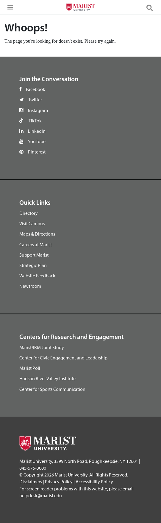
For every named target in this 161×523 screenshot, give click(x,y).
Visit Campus (32, 223)
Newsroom (30, 286)
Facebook (35, 89)
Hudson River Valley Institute (47, 378)
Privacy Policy (59, 481)
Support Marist (34, 255)
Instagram (38, 110)
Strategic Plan (33, 265)
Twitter (35, 100)
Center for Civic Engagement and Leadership (63, 358)
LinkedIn (37, 131)
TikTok (35, 121)
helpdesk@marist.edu (40, 495)
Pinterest (37, 152)
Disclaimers (30, 481)
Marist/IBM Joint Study (41, 347)
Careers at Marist (35, 244)
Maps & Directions (37, 234)
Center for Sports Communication (52, 389)
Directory (28, 213)
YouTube (37, 141)
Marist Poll (29, 368)
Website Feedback (37, 276)
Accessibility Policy (94, 481)
